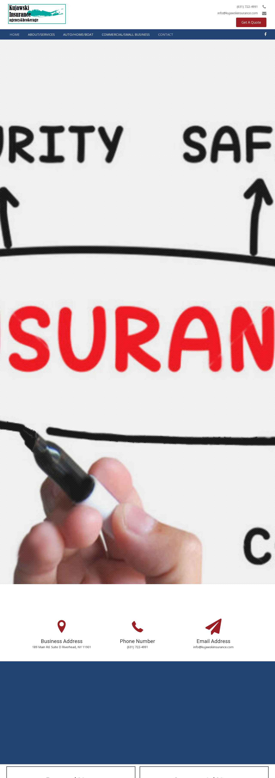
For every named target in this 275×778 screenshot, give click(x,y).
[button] (251, 22)
